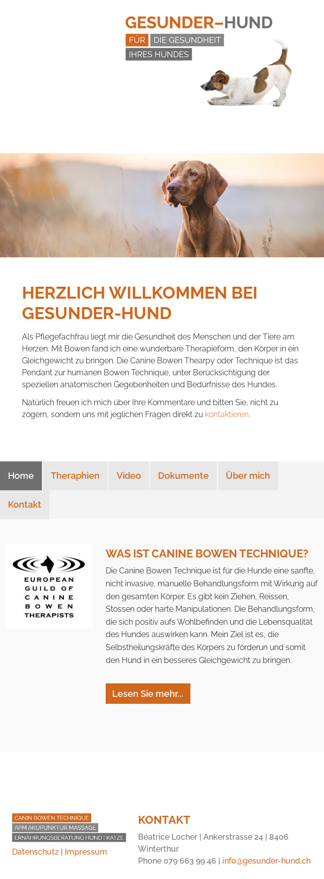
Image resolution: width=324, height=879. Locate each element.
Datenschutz (35, 852)
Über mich (248, 475)
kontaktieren (227, 414)
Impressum (86, 852)
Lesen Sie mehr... (147, 693)
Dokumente (183, 475)
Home (21, 475)
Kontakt (24, 504)
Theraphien (75, 475)
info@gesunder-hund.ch (266, 861)
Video (129, 475)
